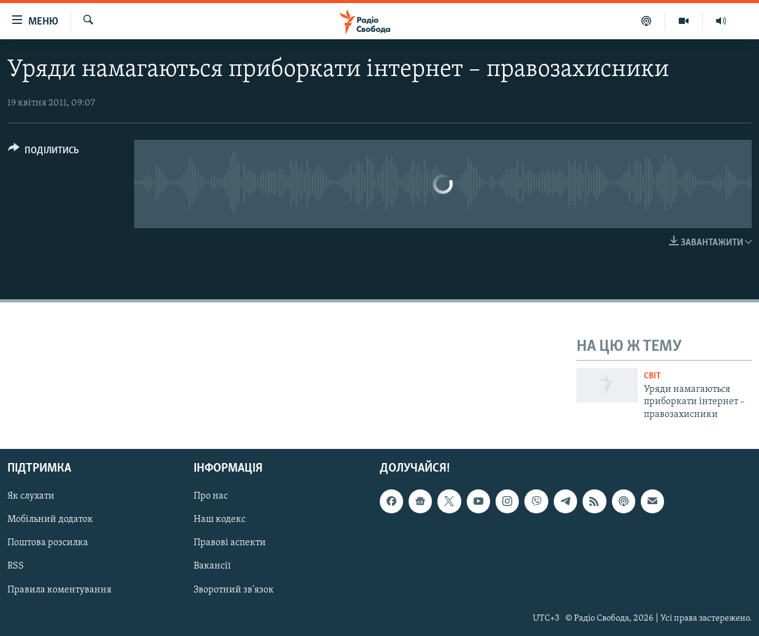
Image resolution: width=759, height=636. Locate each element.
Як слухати (31, 496)
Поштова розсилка (47, 543)
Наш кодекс (220, 520)
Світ (652, 376)
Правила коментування (59, 590)
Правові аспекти (230, 543)
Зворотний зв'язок (234, 590)
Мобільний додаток (50, 520)
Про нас (211, 496)
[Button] (43, 152)
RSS (15, 567)
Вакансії (212, 567)
